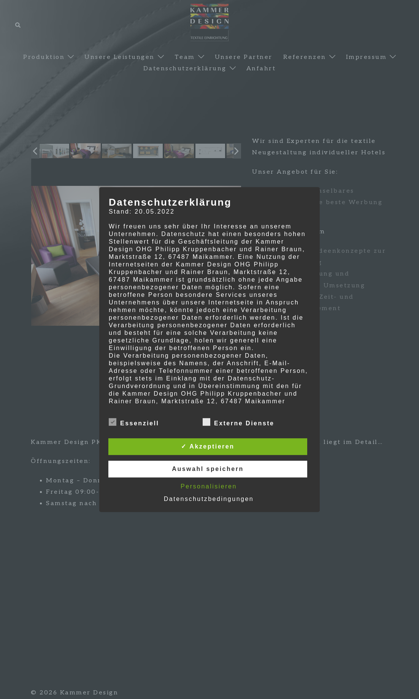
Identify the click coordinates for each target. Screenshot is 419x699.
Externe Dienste (238, 422)
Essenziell (134, 422)
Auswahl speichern (207, 469)
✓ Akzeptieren (207, 446)
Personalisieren (209, 486)
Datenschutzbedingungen (209, 499)
